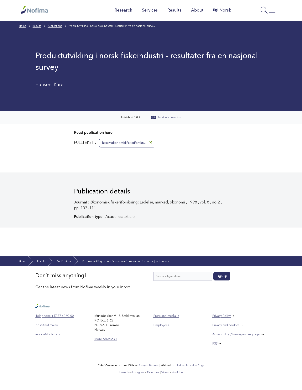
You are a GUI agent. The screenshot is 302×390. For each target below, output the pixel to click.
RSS (215, 343)
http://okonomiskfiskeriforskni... (127, 143)
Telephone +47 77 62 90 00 (54, 316)
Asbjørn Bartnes (149, 365)
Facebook (153, 372)
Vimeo (165, 372)
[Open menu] (258, 11)
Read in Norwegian (166, 117)
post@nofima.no (46, 325)
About (197, 10)
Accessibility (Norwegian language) (236, 334)
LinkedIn (124, 372)
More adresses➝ (105, 339)
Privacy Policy (221, 316)
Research (123, 10)
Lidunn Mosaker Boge (191, 365)
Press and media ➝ (166, 316)
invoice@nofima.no (48, 334)
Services (150, 10)
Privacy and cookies (226, 325)
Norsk (222, 10)
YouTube (177, 372)
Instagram (138, 372)
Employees (161, 325)
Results (174, 10)
